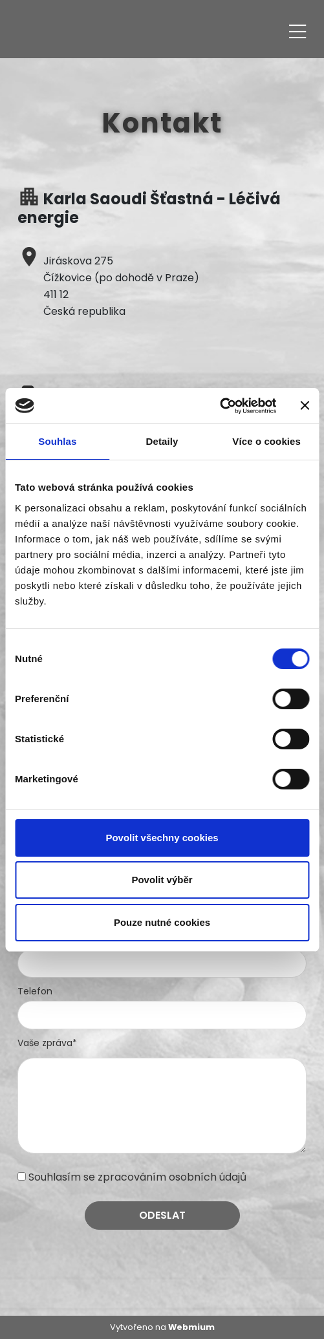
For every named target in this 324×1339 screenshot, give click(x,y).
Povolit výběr (161, 879)
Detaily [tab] (162, 441)
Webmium (191, 1327)
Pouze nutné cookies (162, 922)
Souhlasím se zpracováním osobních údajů (137, 1177)
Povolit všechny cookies (161, 837)
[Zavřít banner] (304, 405)
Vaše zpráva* (47, 1042)
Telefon (34, 991)
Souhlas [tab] (57, 441)
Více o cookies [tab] (266, 441)
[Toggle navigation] (297, 29)
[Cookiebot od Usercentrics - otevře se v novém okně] (219, 406)
